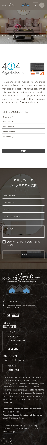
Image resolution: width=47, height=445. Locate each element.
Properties (16, 336)
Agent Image (9, 432)
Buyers (13, 345)
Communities (17, 340)
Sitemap (6, 429)
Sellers (13, 349)
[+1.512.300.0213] (35, 5)
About (12, 366)
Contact (13, 370)
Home (11, 332)
